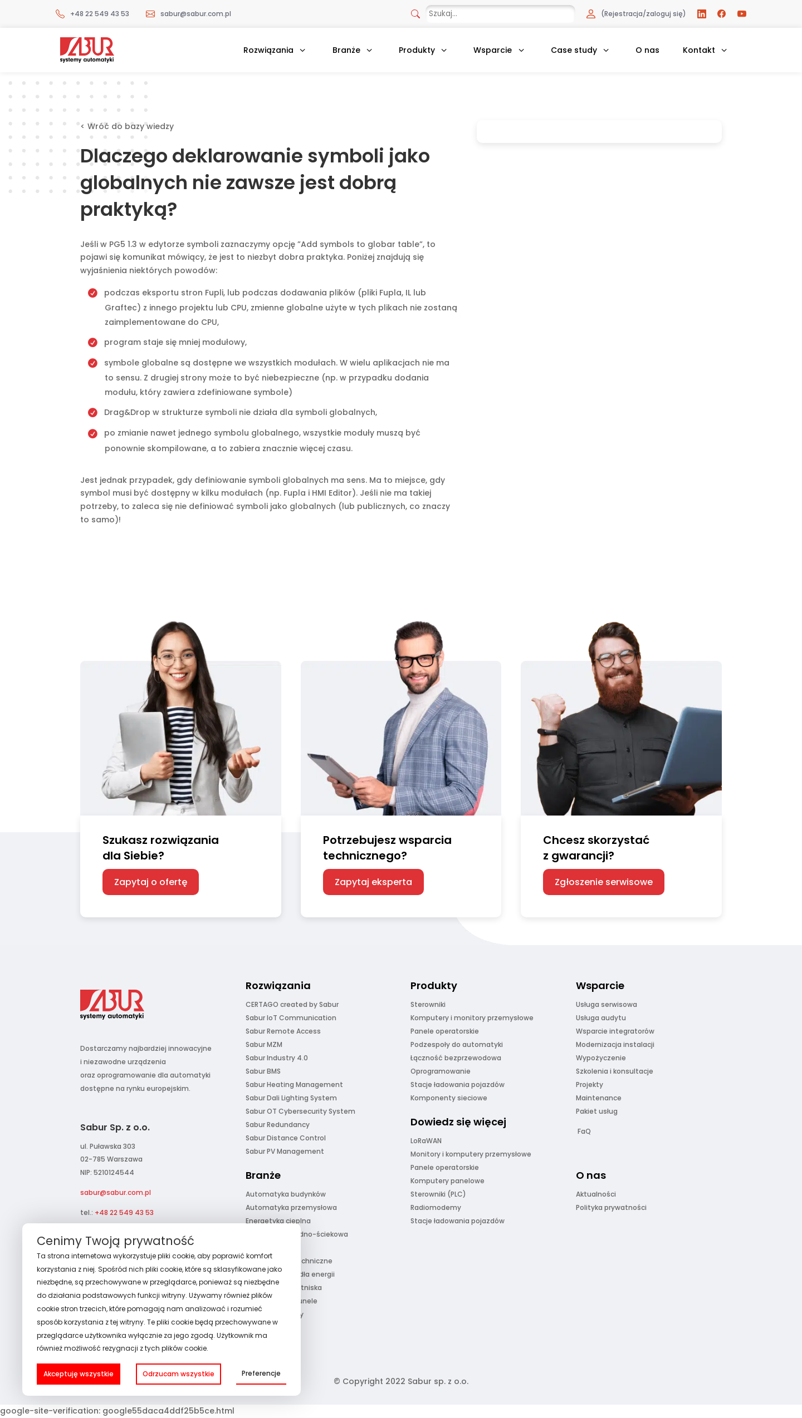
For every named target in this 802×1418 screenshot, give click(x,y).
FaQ (584, 1131)
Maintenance (599, 1098)
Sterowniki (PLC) (438, 1194)
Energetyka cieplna (278, 1221)
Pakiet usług (597, 1111)
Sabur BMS (263, 1071)
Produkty (417, 50)
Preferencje (261, 1373)
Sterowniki (428, 1004)
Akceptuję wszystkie (78, 1374)
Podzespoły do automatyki (456, 1044)
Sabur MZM (264, 1044)
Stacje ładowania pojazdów (457, 1084)
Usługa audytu (601, 1017)
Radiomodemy (435, 1207)
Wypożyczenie (601, 1058)
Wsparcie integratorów (615, 1031)
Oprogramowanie (440, 1071)
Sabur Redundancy (278, 1124)
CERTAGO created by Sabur (292, 1004)
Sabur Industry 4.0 (277, 1058)
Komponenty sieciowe (448, 1098)
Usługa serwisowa (606, 1004)
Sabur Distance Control (286, 1138)
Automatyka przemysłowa (291, 1207)
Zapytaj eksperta (373, 882)
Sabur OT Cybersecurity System (300, 1111)
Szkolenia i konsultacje (614, 1071)
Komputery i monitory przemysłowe (472, 1017)
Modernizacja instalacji (615, 1044)
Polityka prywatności (611, 1207)
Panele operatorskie (444, 1031)
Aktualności (596, 1194)
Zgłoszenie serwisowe (604, 882)
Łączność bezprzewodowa (455, 1058)
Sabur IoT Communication (291, 1017)
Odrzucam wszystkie (178, 1374)
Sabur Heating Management (294, 1084)
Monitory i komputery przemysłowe (470, 1154)
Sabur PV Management (285, 1151)
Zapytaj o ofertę (150, 882)
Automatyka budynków (286, 1194)
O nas (647, 50)
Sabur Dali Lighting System (291, 1098)
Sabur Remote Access (283, 1031)
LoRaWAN (426, 1140)
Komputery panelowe (447, 1180)
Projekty (589, 1084)
